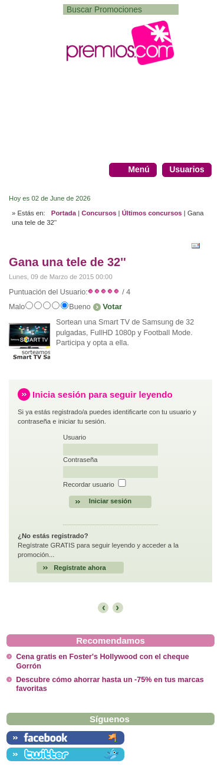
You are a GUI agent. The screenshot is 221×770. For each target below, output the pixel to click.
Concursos (98, 213)
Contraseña (80, 459)
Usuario (74, 437)
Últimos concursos (152, 213)
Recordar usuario (88, 484)
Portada (63, 213)
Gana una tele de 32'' (67, 261)
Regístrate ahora (80, 567)
